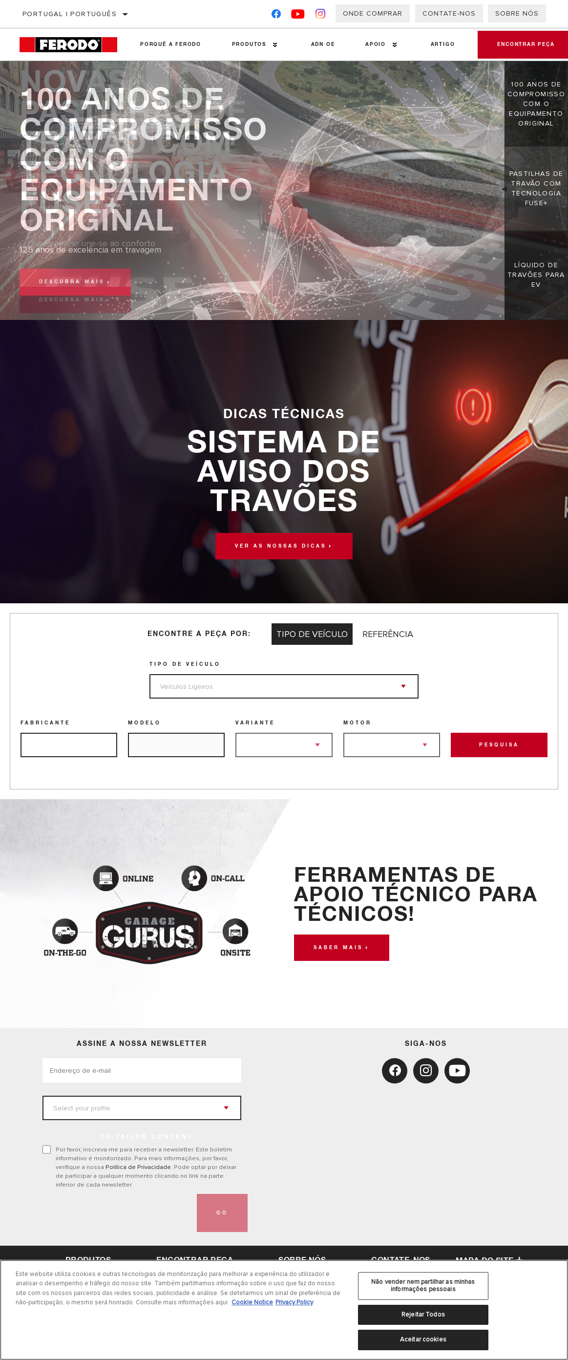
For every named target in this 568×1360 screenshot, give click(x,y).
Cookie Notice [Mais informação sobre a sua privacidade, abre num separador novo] (252, 1302)
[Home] (72, 44)
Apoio (375, 44)
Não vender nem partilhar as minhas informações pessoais (423, 1286)
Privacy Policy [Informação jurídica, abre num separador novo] (294, 1302)
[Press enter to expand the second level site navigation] (275, 45)
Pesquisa (499, 745)
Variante (255, 723)
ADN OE (323, 44)
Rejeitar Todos (423, 1314)
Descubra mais (72, 281)
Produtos (249, 44)
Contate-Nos (449, 13)
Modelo (144, 723)
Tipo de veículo (185, 664)
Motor (357, 723)
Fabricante (45, 723)
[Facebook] (276, 16)
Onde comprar (372, 13)
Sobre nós (517, 13)
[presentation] (116, 1213)
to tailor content (147, 1137)
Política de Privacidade (138, 1167)
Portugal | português (69, 14)
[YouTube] (298, 16)
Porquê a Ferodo (170, 44)
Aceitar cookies (423, 1339)
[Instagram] (321, 16)
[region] (284, 1310)
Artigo (443, 44)
